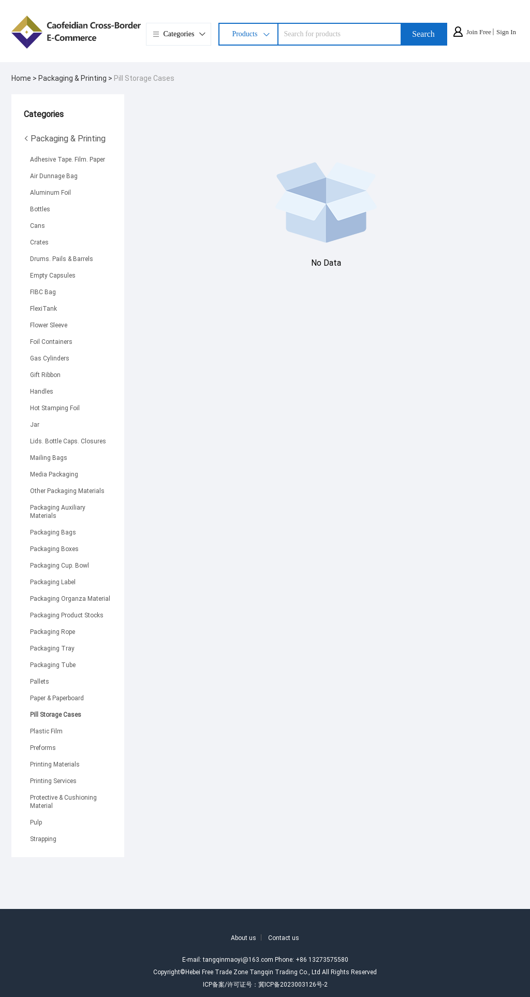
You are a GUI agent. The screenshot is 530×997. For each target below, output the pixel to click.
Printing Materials (55, 764)
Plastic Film (46, 731)
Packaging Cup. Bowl (59, 565)
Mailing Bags (48, 457)
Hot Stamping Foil (55, 407)
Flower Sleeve (48, 325)
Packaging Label (53, 581)
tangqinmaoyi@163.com (238, 959)
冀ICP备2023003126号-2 (293, 984)
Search (423, 34)
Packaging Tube (53, 664)
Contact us (283, 937)
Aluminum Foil (50, 192)
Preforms (43, 747)
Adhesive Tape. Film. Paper (67, 159)
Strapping (43, 838)
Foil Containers (51, 341)
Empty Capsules (53, 275)
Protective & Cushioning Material (63, 801)
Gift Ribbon (45, 374)
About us (243, 937)
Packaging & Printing (65, 138)
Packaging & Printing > (76, 78)
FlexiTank (43, 308)
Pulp (36, 822)
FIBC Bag (43, 291)
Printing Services (53, 780)
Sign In (506, 32)
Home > (24, 78)
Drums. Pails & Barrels (61, 258)
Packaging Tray (52, 648)
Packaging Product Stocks (67, 615)
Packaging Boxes (54, 548)
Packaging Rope (52, 631)
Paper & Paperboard (57, 697)
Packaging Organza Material (70, 598)
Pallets (39, 681)
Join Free (478, 32)
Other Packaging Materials (67, 490)
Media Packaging (54, 474)
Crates (39, 242)
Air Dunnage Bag (54, 175)
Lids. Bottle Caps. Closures (68, 441)
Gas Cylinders (49, 358)
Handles (41, 391)
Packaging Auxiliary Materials (57, 511)
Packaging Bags (53, 532)
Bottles (40, 209)
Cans (37, 225)
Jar (34, 424)
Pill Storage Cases (144, 78)
